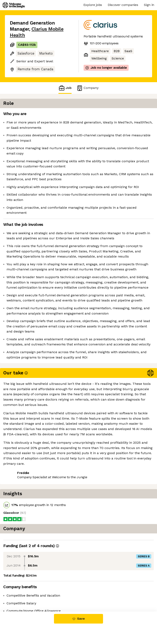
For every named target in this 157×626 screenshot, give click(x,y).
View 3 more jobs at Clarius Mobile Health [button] (37, 592)
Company (87, 88)
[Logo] (13, 5)
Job (65, 88)
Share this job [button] (21, 583)
